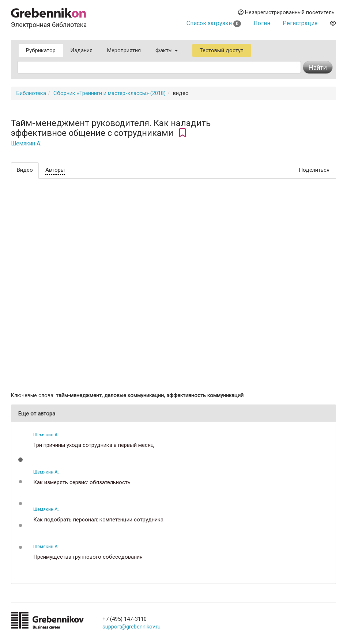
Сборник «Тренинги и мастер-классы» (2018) (109, 93)
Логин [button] (261, 23)
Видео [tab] (25, 170)
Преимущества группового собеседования (88, 557)
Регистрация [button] (300, 23)
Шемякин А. (26, 143)
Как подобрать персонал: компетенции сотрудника (98, 520)
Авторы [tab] (55, 170)
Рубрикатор (41, 50)
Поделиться (314, 170)
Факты (166, 50)
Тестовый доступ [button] (222, 50)
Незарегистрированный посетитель (286, 12)
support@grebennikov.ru (131, 626)
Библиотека (31, 93)
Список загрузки (213, 23)
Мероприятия (124, 50)
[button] (20, 459)
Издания (81, 50)
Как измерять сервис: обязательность (82, 482)
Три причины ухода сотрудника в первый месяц (93, 445)
